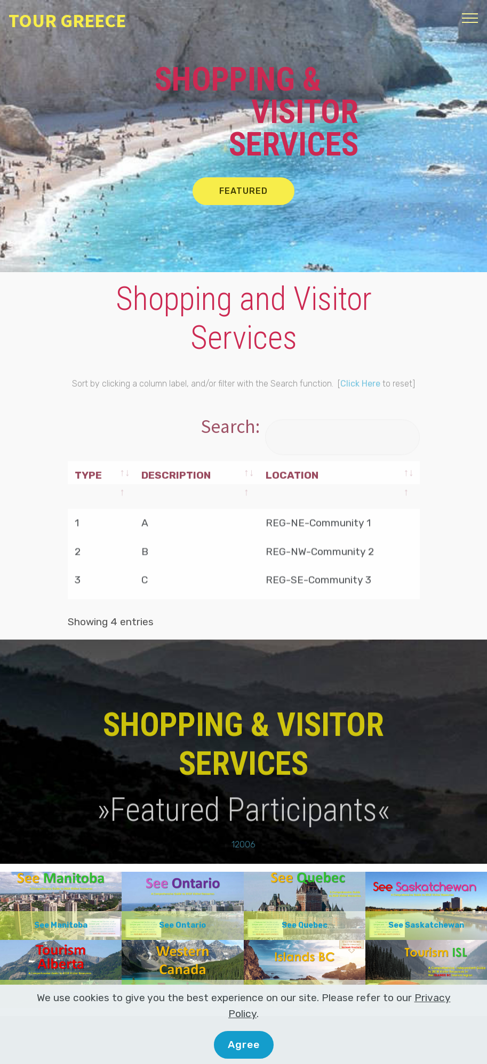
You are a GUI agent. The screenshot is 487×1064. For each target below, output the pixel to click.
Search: (310, 426)
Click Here (360, 404)
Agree (244, 1044)
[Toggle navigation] (470, 17)
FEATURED (243, 191)
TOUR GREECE (67, 20)
